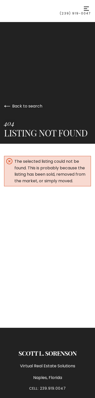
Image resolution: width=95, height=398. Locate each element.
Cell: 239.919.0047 (47, 388)
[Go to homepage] (32, 8)
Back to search (23, 106)
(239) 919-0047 (75, 13)
